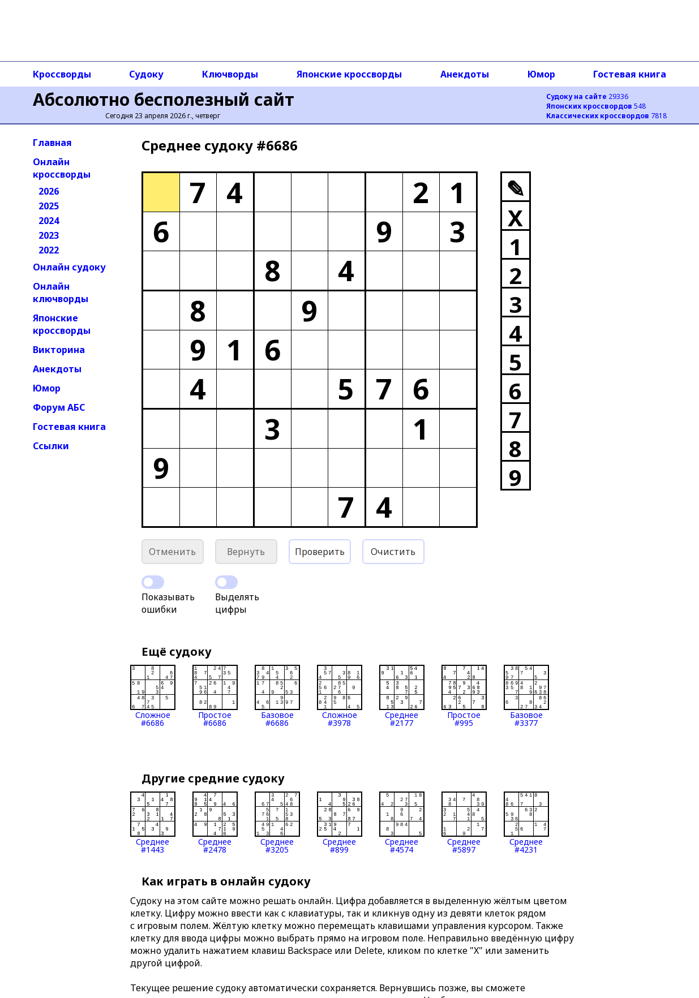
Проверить (320, 551)
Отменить (172, 551)
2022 (48, 250)
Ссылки (51, 446)
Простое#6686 (215, 696)
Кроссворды (62, 74)
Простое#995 (464, 696)
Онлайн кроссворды (62, 168)
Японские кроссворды (349, 74)
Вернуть (246, 551)
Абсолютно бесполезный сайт (163, 99)
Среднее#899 (339, 822)
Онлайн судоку (69, 267)
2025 (48, 206)
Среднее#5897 (464, 822)
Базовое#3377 (526, 696)
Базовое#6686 (277, 696)
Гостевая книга (629, 74)
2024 (48, 220)
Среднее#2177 (401, 696)
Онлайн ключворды (60, 292)
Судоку (146, 74)
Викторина (59, 349)
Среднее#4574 (401, 822)
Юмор (541, 74)
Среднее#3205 (277, 822)
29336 (587, 96)
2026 (48, 191)
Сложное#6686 (152, 696)
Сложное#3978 (339, 696)
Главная (52, 142)
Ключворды (230, 74)
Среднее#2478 (215, 822)
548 (596, 106)
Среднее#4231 (526, 822)
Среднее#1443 (152, 822)
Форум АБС (59, 407)
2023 (48, 235)
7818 (606, 116)
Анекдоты (464, 74)
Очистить (393, 551)
